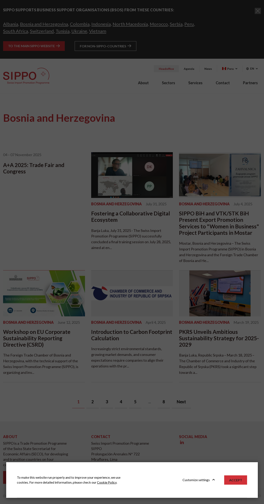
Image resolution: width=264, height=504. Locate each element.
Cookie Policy (107, 482)
